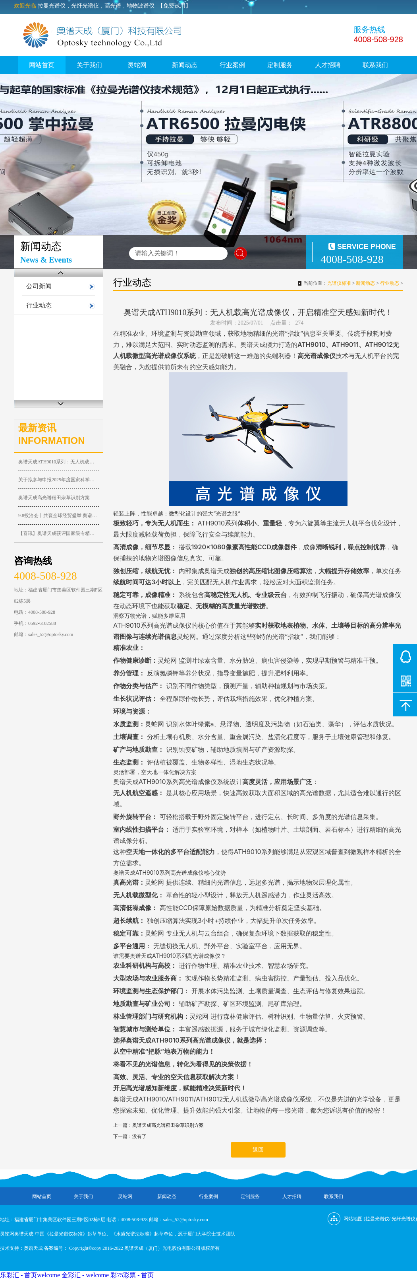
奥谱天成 (33, 1248)
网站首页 (41, 65)
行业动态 (39, 305)
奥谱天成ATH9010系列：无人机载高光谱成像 (58, 462)
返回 (258, 1150)
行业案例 (232, 65)
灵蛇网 (137, 65)
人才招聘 (327, 65)
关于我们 (89, 65)
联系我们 (375, 65)
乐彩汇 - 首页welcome (30, 1275)
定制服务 (280, 65)
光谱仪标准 (339, 283)
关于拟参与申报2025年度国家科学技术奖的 (58, 480)
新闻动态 (184, 65)
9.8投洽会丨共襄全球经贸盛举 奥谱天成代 (58, 515)
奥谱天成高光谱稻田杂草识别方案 (54, 497)
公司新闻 (39, 286)
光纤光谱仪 (403, 1219)
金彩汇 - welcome (85, 1275)
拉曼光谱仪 (377, 1219)
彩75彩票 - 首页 (132, 1275)
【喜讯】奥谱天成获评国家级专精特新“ (58, 533)
